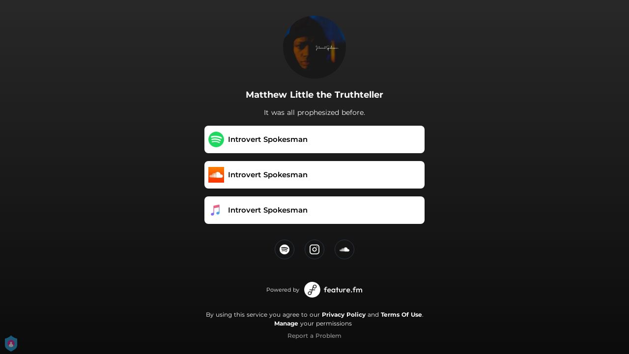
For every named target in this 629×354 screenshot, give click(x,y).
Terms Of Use (401, 314)
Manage (286, 323)
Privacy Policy (344, 314)
